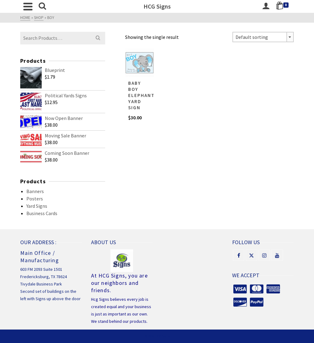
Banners (35, 191)
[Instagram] (264, 255)
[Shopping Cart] (283, 6)
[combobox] (263, 37)
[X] (251, 255)
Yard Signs (36, 206)
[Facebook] (238, 255)
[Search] (42, 6)
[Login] (266, 6)
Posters (34, 199)
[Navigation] (28, 6)
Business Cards (41, 213)
